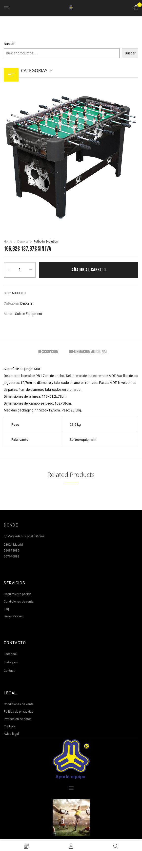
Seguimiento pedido (17, 594)
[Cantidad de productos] (19, 269)
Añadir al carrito (89, 270)
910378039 (11, 550)
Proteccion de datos (18, 719)
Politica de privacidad (18, 711)
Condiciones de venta (19, 601)
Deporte (22, 241)
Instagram (11, 662)
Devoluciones (13, 616)
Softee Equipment (28, 314)
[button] (136, 8)
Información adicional (88, 352)
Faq (6, 609)
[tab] (48, 352)
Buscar (9, 44)
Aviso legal (11, 734)
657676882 (11, 556)
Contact (9, 670)
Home (8, 241)
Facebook (11, 654)
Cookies (9, 726)
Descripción (48, 352)
